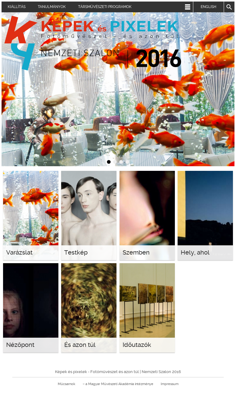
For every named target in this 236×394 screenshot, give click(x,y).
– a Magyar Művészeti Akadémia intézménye (118, 384)
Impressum (170, 384)
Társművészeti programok (105, 7)
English (208, 7)
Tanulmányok (52, 7)
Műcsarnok (66, 384)
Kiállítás (17, 7)
